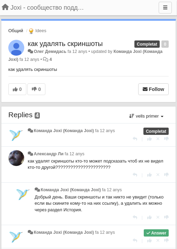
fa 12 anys (105, 130)
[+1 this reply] (149, 138)
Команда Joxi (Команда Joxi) (64, 130)
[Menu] (165, 7)
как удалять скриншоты (65, 43)
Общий (15, 30)
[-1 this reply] (166, 138)
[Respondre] (135, 138)
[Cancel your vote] (158, 138)
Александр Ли (48, 153)
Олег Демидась (50, 51)
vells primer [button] (146, 116)
